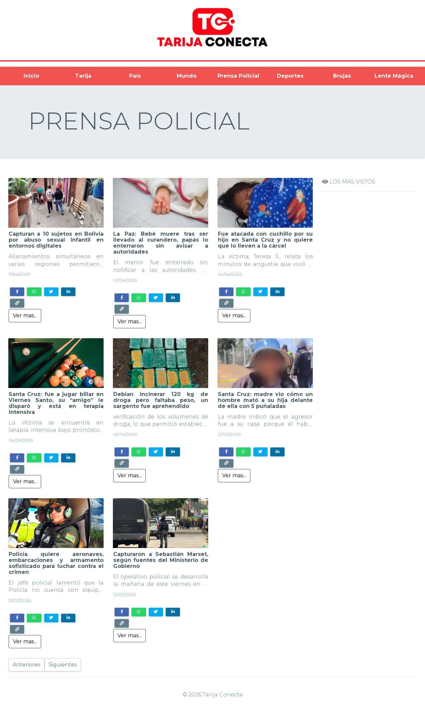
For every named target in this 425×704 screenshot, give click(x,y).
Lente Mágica (394, 76)
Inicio (31, 76)
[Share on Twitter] (51, 291)
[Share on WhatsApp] (34, 291)
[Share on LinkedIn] (68, 291)
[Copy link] (17, 303)
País (135, 76)
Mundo (187, 76)
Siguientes (63, 665)
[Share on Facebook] (17, 291)
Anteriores (26, 665)
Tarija (83, 76)
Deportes (290, 76)
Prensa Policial (238, 76)
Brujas (342, 76)
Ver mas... (25, 315)
